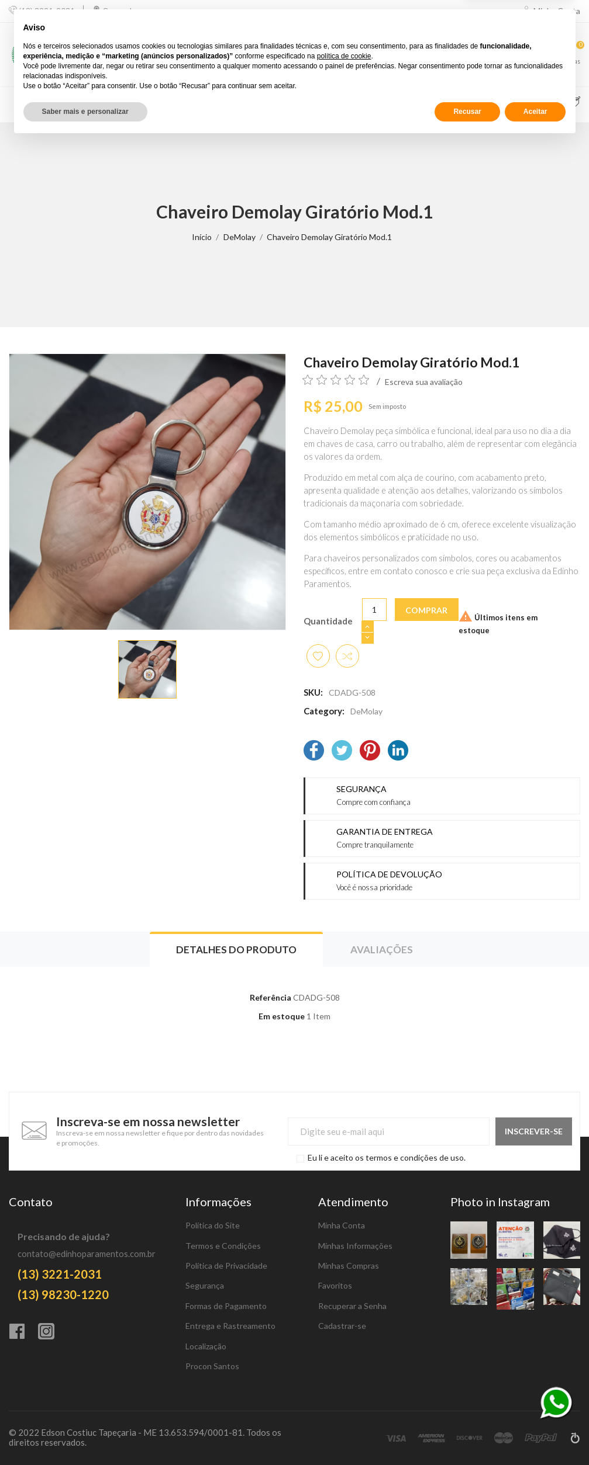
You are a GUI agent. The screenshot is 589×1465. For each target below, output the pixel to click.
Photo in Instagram (500, 1201)
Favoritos (335, 1285)
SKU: (313, 692)
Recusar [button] (467, 1434)
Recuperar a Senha (352, 1306)
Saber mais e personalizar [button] (85, 1434)
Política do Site (212, 1225)
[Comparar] (484, 54)
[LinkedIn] (398, 751)
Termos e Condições (223, 1246)
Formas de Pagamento (226, 1306)
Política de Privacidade (226, 1265)
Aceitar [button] (535, 1434)
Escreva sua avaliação (424, 382)
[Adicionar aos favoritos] (318, 656)
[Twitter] (342, 751)
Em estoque (282, 1016)
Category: (324, 711)
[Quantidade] (374, 609)
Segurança (204, 1285)
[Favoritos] (529, 54)
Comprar (426, 610)
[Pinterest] (370, 751)
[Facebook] (314, 751)
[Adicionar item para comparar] (347, 656)
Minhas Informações (355, 1246)
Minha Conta (341, 1225)
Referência (270, 997)
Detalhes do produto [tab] (236, 949)
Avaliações (381, 949)
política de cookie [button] (344, 1378)
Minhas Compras (348, 1265)
